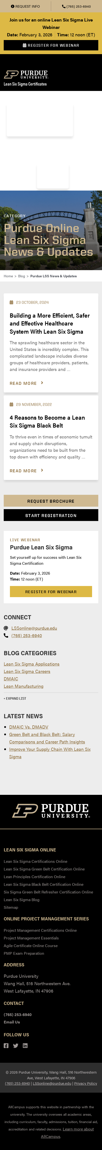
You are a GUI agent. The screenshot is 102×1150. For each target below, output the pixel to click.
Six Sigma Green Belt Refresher (37, 132)
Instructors (21, 145)
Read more (23, 383)
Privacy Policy (85, 1083)
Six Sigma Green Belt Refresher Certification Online (48, 892)
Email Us (12, 1022)
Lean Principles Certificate (32, 116)
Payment (50, 145)
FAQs (46, 168)
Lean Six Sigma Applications (32, 664)
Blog (80, 157)
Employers (19, 157)
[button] (51, 697)
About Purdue (53, 157)
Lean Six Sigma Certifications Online (35, 861)
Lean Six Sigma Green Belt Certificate (41, 107)
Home (8, 275)
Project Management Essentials (31, 938)
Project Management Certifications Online (40, 930)
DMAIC (11, 678)
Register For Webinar (51, 45)
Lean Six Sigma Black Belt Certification (42, 124)
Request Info (25, 6)
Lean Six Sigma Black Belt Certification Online (43, 884)
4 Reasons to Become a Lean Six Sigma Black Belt (47, 421)
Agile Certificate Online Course (31, 945)
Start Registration (51, 515)
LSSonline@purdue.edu (34, 628)
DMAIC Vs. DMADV (28, 727)
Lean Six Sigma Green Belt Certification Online (44, 869)
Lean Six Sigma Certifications (39, 97)
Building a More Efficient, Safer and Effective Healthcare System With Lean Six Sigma (50, 323)
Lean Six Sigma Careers (27, 671)
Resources (50, 176)
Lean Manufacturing (23, 686)
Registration (80, 145)
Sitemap (11, 907)
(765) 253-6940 (76, 6)
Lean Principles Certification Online (34, 876)
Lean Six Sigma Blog (21, 899)
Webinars (49, 184)
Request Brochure (50, 501)
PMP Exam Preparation (24, 953)
